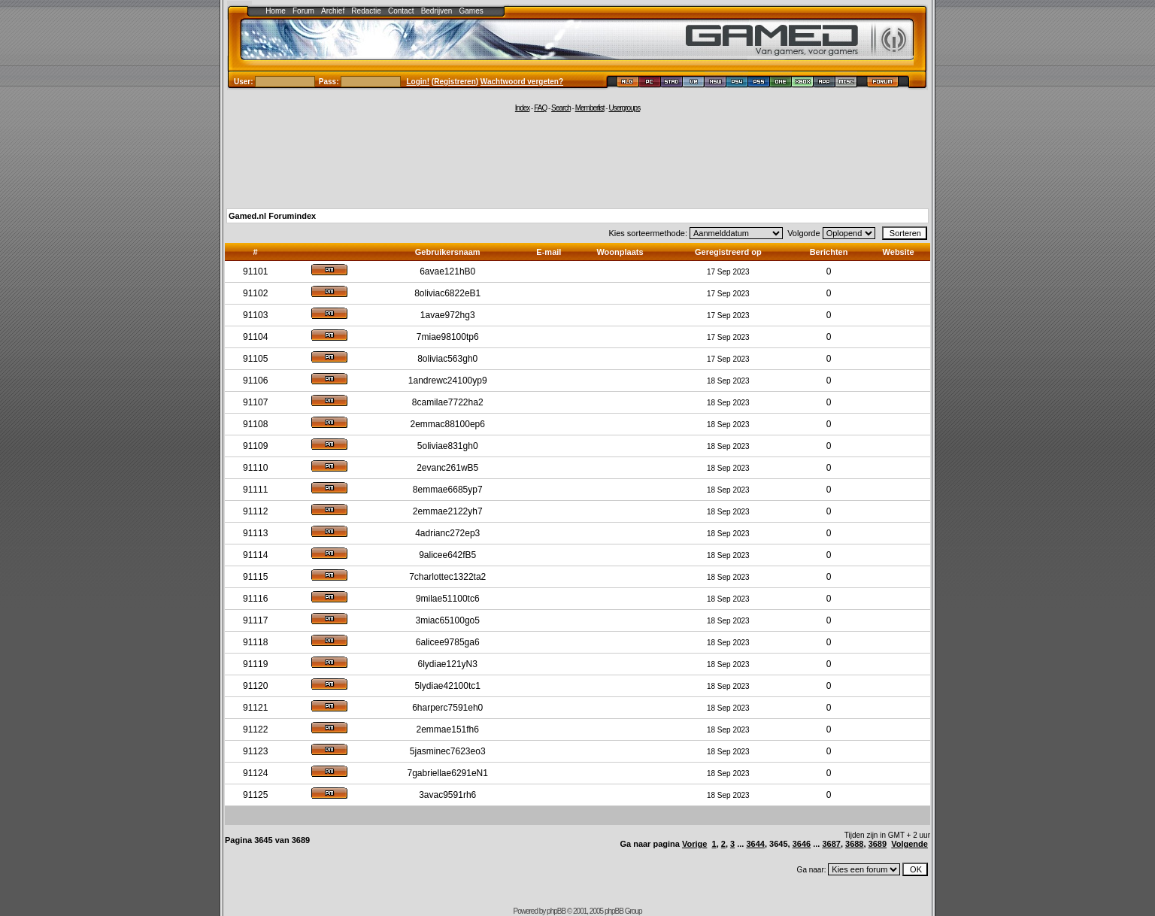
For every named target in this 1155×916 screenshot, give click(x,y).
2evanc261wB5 (447, 468)
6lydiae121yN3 (447, 664)
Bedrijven (437, 11)
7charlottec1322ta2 (447, 577)
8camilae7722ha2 (448, 402)
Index (522, 108)
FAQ (540, 108)
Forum (303, 11)
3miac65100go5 (448, 620)
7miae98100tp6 (448, 337)
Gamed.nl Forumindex (272, 215)
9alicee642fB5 (447, 555)
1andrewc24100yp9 (447, 380)
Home (275, 11)
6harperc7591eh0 (447, 707)
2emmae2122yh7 (448, 511)
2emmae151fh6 (448, 729)
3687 (831, 843)
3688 (854, 843)
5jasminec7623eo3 (448, 751)
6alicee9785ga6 (448, 642)
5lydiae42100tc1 (447, 686)
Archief (332, 11)
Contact (401, 11)
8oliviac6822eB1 (447, 293)
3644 (755, 843)
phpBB (556, 911)
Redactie (365, 11)
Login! (418, 81)
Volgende (909, 843)
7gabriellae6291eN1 (448, 773)
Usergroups (624, 108)
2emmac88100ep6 (448, 424)
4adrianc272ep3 (447, 533)
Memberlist (590, 108)
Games (471, 11)
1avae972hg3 (447, 315)
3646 (802, 843)
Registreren (455, 81)
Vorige (694, 843)
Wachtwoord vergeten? (521, 81)
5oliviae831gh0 (447, 446)
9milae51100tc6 (448, 598)
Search (561, 108)
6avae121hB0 (447, 271)
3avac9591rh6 (447, 795)
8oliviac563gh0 (447, 358)
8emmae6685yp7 (448, 489)
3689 (878, 843)
